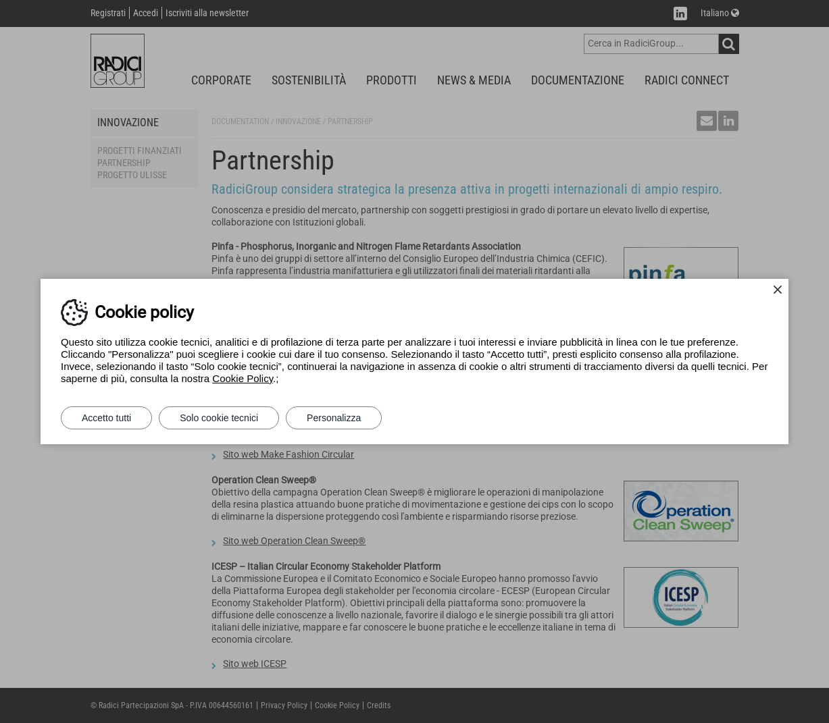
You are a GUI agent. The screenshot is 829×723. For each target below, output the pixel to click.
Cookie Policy (242, 378)
